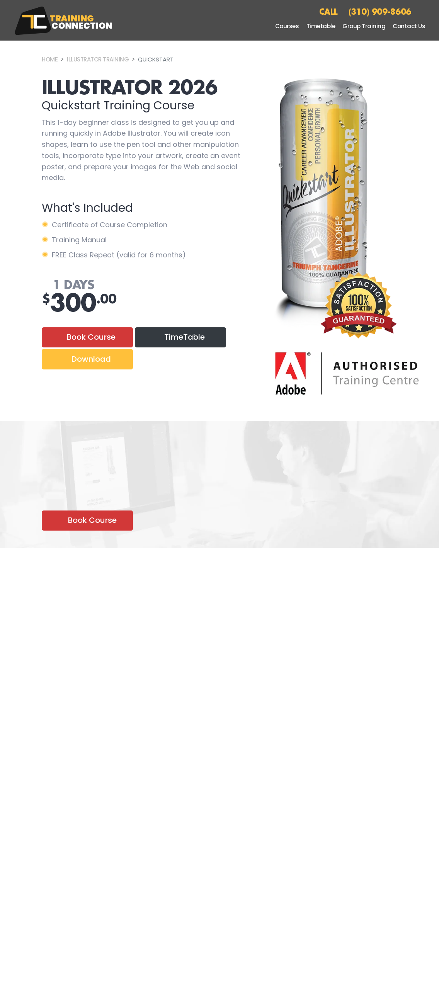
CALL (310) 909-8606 (365, 11)
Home (50, 59)
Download (91, 359)
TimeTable (184, 337)
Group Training (363, 26)
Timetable (320, 26)
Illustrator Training (98, 59)
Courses (287, 26)
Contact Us (409, 26)
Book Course (91, 337)
